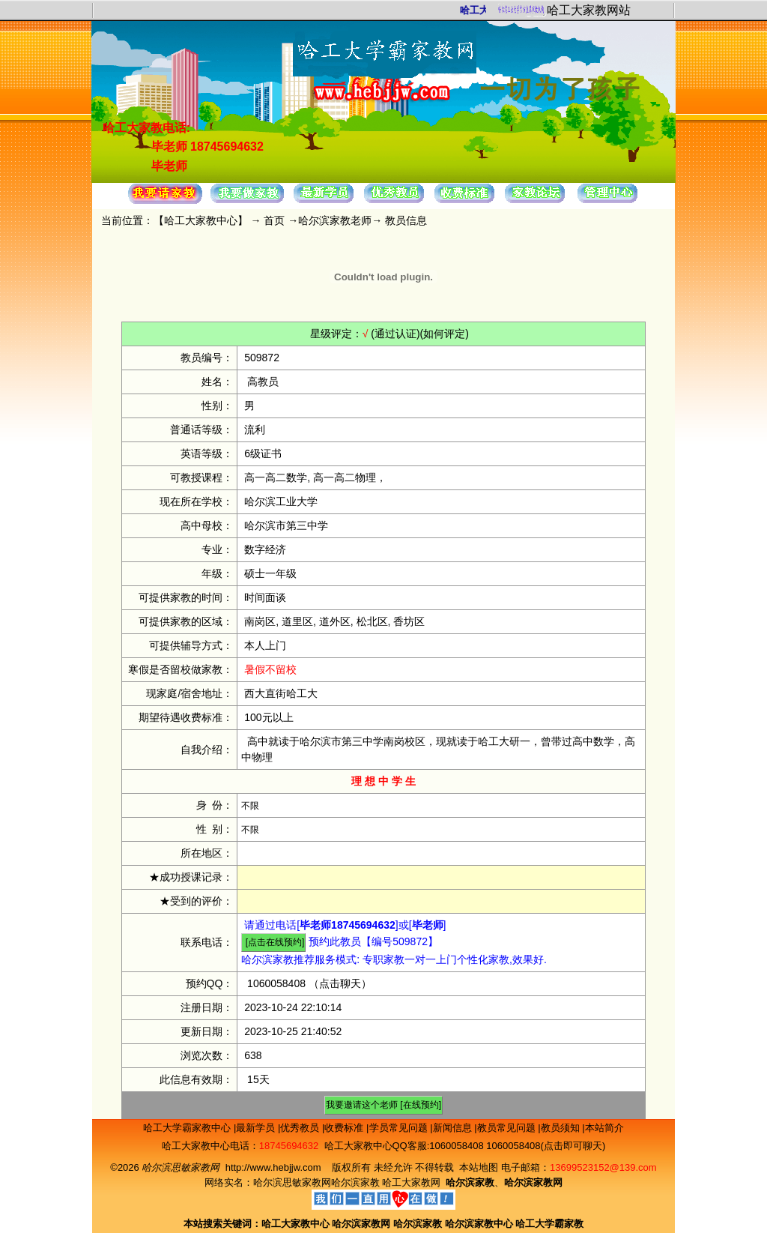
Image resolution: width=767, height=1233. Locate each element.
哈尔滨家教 (355, 1182)
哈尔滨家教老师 (335, 220)
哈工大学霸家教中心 (188, 1127)
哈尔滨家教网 (361, 1223)
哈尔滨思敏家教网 (292, 1182)
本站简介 (604, 1127)
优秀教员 (301, 1127)
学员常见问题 (400, 1127)
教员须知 (562, 1127)
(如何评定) (444, 334)
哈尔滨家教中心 (479, 1223)
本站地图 (478, 1167)
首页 (274, 220)
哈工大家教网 (411, 1182)
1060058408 (276, 983)
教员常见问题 (508, 1127)
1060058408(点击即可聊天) (545, 1145)
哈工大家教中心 (200, 220)
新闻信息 (454, 1127)
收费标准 (345, 1127)
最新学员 (257, 1127)
